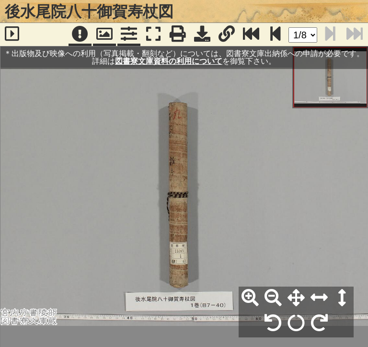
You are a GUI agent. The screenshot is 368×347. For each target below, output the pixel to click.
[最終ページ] (251, 34)
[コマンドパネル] (128, 34)
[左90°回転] (273, 323)
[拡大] (250, 298)
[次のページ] (275, 34)
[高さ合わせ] (342, 298)
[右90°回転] (319, 323)
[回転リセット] (296, 323)
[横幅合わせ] (319, 298)
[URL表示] (226, 34)
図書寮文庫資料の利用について (168, 61)
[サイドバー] (12, 34)
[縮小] (273, 298)
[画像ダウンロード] (202, 34)
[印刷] (177, 34)
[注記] (80, 34)
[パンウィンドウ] (104, 34)
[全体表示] (296, 298)
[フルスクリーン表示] (153, 34)
